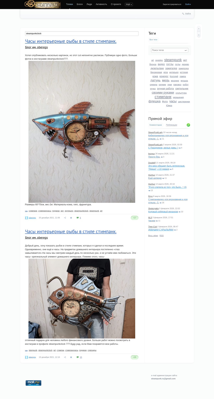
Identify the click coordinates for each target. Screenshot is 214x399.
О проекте (116, 4)
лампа (183, 76)
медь (166, 80)
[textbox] (169, 50)
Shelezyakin (153, 208)
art (152, 60)
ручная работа (165, 88)
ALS (150, 217)
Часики (151, 220)
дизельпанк (157, 68)
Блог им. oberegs (36, 47)
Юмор (169, 105)
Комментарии (156, 125)
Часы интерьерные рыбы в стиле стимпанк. (71, 41)
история (184, 72)
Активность (101, 4)
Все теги (153, 39)
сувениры (92, 350)
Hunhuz (151, 175)
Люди (89, 4)
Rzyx (150, 196)
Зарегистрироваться (172, 4)
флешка (155, 101)
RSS (162, 236)
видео (161, 64)
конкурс (164, 76)
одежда (153, 84)
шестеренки (184, 101)
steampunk (173, 60)
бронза (152, 64)
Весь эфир (153, 236)
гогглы (169, 64)
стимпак (60, 350)
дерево (185, 64)
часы (172, 101)
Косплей (174, 76)
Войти (188, 4)
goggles (159, 60)
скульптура (181, 93)
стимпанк (163, 97)
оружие (162, 84)
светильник (181, 88)
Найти (188, 13)
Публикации (171, 125)
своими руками (163, 92)
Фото (165, 101)
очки (169, 84)
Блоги (80, 4)
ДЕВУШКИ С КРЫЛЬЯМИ (160, 230)
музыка (184, 80)
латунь (155, 80)
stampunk (33, 350)
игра (165, 72)
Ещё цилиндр (155, 178)
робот (186, 84)
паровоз (177, 84)
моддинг (175, 80)
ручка (153, 88)
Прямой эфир (160, 118)
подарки (56, 211)
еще (128, 4)
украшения (178, 97)
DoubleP (152, 163)
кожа (155, 76)
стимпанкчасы (44, 211)
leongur (151, 154)
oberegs (32, 218)
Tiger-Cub (152, 226)
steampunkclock (81, 211)
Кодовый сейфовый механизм (163, 211)
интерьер (174, 72)
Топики (69, 4)
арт (185, 60)
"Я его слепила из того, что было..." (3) (167, 187)
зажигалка (171, 68)
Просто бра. (154, 157)
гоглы (177, 64)
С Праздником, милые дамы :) (163, 148)
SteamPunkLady (155, 132)
